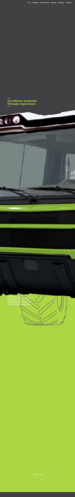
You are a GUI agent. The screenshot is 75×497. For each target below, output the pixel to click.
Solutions (36, 2)
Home (29, 2)
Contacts (68, 2)
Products (53, 2)
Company (61, 2)
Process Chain (44, 2)
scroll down (38, 474)
